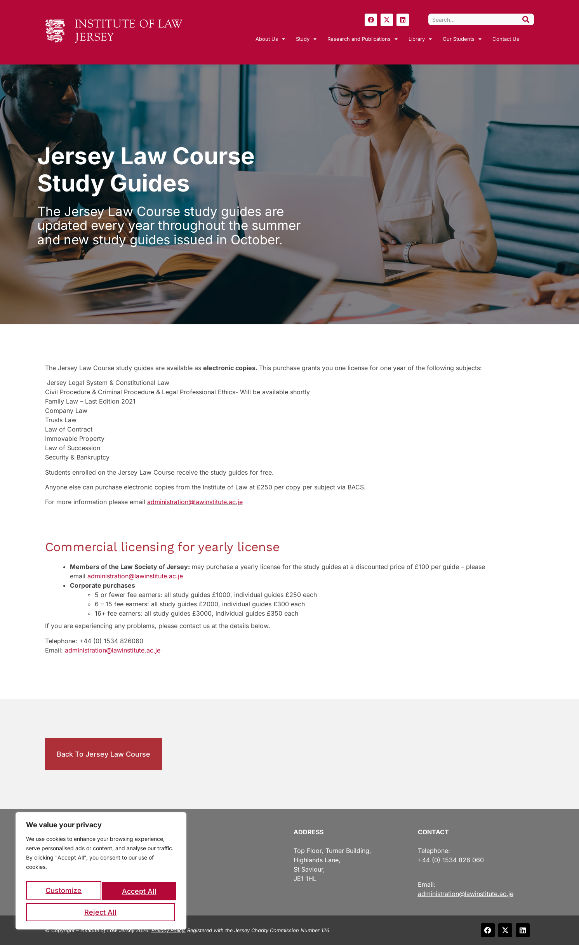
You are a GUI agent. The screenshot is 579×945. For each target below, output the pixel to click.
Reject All (138, 893)
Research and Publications (362, 39)
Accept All (101, 912)
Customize (63, 893)
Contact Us (505, 39)
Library (420, 39)
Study (306, 39)
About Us (270, 39)
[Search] (526, 19)
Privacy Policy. (168, 930)
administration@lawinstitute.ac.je (195, 502)
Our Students (462, 39)
